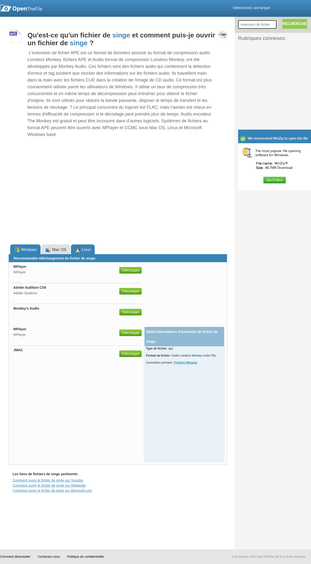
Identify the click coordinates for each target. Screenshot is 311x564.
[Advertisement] (267, 53)
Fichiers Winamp (185, 362)
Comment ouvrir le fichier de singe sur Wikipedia (49, 485)
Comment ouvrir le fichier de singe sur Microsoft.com (52, 490)
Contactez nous (49, 556)
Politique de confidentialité (85, 556)
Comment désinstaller (15, 556)
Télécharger (130, 270)
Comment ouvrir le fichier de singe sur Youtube (48, 480)
